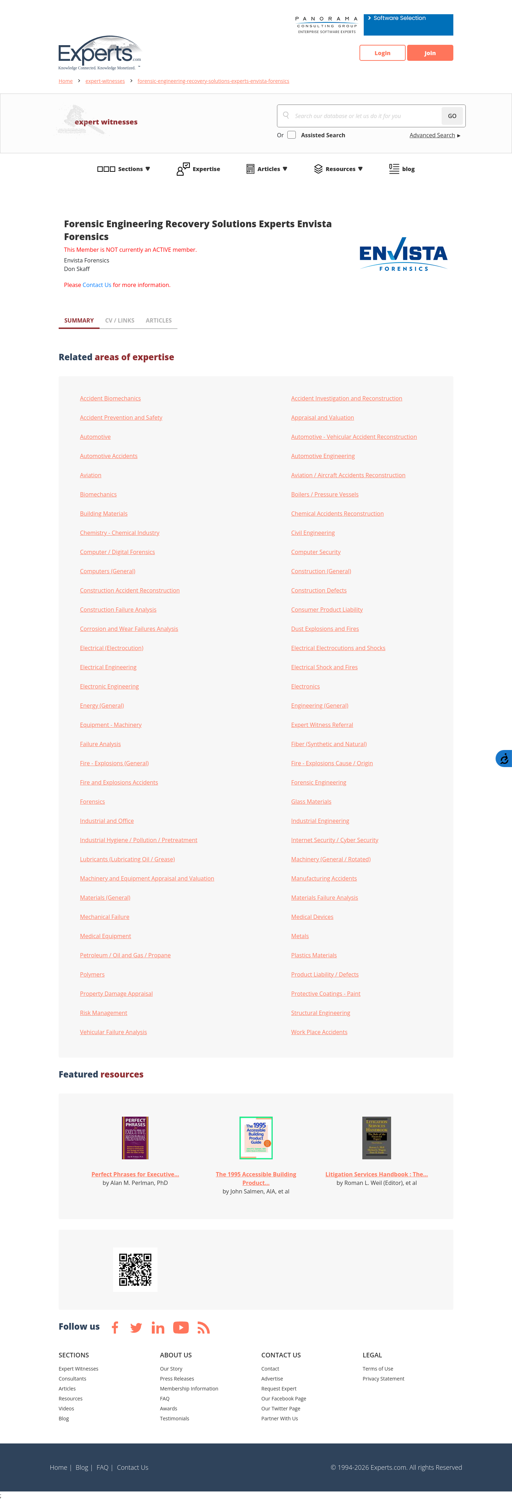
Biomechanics (98, 494)
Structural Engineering (320, 1013)
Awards (168, 1408)
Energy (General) (102, 705)
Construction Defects (319, 590)
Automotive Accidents (109, 456)
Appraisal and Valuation (322, 417)
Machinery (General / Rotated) (330, 859)
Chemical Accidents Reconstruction (337, 513)
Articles (268, 169)
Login (382, 53)
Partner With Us (279, 1418)
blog (408, 169)
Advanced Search (432, 135)
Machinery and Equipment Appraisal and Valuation (147, 878)
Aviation (90, 475)
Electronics (305, 686)
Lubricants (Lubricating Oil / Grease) (127, 859)
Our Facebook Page (283, 1398)
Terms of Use (378, 1368)
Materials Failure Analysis (324, 897)
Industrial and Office (107, 821)
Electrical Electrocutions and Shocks (338, 648)
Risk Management (103, 1013)
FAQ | (105, 1467)
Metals (300, 936)
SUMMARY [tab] (79, 320)
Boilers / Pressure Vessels (325, 494)
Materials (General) (105, 897)
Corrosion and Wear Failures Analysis (129, 629)
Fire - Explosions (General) (114, 763)
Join (430, 53)
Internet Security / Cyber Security (334, 840)
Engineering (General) (319, 705)
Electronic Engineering (109, 686)
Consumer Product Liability (327, 609)
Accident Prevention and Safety (121, 417)
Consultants (72, 1378)
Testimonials (174, 1418)
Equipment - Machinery (111, 725)
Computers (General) (107, 571)
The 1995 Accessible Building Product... (256, 1178)
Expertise (206, 169)
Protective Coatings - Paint (326, 994)
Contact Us (96, 285)
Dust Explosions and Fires (325, 629)
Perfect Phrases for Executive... (135, 1174)
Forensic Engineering (318, 782)
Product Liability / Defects (325, 974)
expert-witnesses (105, 81)
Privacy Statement (384, 1378)
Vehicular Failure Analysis (113, 1032)
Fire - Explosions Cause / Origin (332, 763)
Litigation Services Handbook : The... (376, 1174)
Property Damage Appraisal (116, 994)
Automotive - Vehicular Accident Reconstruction (354, 437)
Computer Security (316, 552)
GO (452, 116)
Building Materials (104, 513)
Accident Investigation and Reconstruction (346, 398)
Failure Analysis (100, 744)
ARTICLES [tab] (159, 320)
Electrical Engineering (108, 667)
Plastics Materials (314, 955)
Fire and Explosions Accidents (119, 782)
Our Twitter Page (280, 1408)
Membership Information (189, 1388)
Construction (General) (321, 571)
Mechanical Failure (104, 917)
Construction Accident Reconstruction (130, 590)
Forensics (92, 801)
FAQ (165, 1398)
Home (66, 81)
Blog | (85, 1467)
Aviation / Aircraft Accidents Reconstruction (348, 475)
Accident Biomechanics (110, 398)
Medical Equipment (105, 936)
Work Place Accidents (319, 1032)
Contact (270, 1368)
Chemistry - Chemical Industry (119, 533)
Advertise (272, 1378)
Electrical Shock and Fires (324, 667)
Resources (341, 169)
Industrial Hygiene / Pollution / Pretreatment (138, 840)
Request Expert (279, 1388)
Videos (66, 1408)
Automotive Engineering (323, 456)
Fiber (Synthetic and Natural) (329, 744)
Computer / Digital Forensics (117, 552)
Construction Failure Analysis (118, 609)
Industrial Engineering (320, 821)
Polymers (92, 974)
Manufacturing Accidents (324, 878)
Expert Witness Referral (322, 725)
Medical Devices (312, 917)
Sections (130, 169)
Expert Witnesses (78, 1368)
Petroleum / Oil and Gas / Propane (125, 955)
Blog (64, 1418)
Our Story (171, 1368)
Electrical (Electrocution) (111, 648)
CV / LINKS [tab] (119, 320)
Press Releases (177, 1378)
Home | (61, 1467)
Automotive (95, 437)
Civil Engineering (313, 533)
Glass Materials (311, 801)
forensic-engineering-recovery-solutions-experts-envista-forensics (213, 81)
